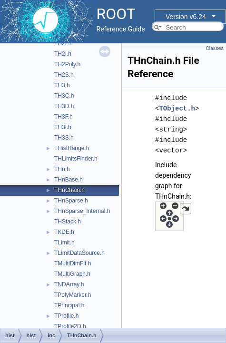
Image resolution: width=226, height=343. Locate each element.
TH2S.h (64, 74)
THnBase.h (68, 179)
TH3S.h (64, 137)
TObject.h (177, 108)
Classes (215, 48)
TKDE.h (64, 232)
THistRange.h (71, 148)
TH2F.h (63, 43)
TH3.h (62, 85)
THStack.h (67, 221)
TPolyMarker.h (72, 295)
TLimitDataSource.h (79, 253)
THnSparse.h (71, 200)
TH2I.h (62, 53)
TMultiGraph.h (72, 274)
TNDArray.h (69, 284)
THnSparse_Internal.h (82, 211)
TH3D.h (64, 106)
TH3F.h (63, 116)
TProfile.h (66, 316)
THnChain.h (69, 190)
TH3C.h (64, 95)
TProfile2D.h (70, 326)
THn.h (62, 169)
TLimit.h (64, 242)
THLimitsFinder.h (76, 158)
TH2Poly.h (67, 64)
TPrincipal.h (69, 305)
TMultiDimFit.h (72, 263)
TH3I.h (62, 127)
